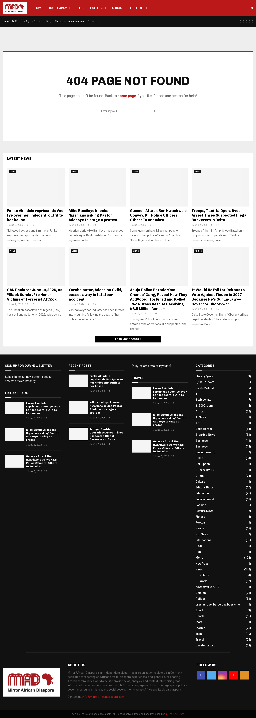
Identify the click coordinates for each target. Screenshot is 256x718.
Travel (200, 639)
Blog (48, 21)
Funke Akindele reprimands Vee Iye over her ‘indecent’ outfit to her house (35, 215)
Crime (136, 251)
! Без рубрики (204, 376)
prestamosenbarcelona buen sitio (218, 604)
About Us (60, 21)
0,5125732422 (205, 382)
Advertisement (76, 21)
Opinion (201, 592)
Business (202, 440)
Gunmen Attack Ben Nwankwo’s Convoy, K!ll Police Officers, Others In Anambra (158, 215)
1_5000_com (204, 405)
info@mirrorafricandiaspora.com (103, 696)
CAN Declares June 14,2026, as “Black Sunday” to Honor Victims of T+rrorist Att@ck (34, 295)
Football (137, 8)
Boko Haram (58, 8)
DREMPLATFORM (174, 714)
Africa (117, 8)
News (74, 171)
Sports (200, 616)
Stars (199, 622)
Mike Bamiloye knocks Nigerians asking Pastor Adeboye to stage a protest (93, 215)
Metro (199, 557)
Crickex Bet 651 (206, 470)
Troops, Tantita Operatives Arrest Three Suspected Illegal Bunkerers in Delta (220, 215)
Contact (92, 21)
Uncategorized (205, 645)
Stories (200, 628)
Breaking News (205, 434)
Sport (199, 610)
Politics (96, 8)
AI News (201, 417)
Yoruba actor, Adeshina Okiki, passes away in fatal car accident (95, 295)
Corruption (203, 464)
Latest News (19, 158)
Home (39, 8)
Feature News (204, 510)
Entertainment (205, 499)
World (204, 581)
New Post (202, 563)
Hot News (202, 534)
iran (198, 551)
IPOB (199, 546)
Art (197, 423)
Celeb (80, 8)
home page (127, 96)
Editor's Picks (204, 487)
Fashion (201, 505)
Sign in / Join (32, 21)
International (204, 540)
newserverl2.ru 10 (207, 586)
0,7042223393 (205, 388)
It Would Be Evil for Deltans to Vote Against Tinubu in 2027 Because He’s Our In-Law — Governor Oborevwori (218, 297)
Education (202, 493)
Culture (200, 481)
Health (200, 528)
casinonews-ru (205, 452)
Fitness (200, 516)
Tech (199, 633)
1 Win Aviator (204, 399)
